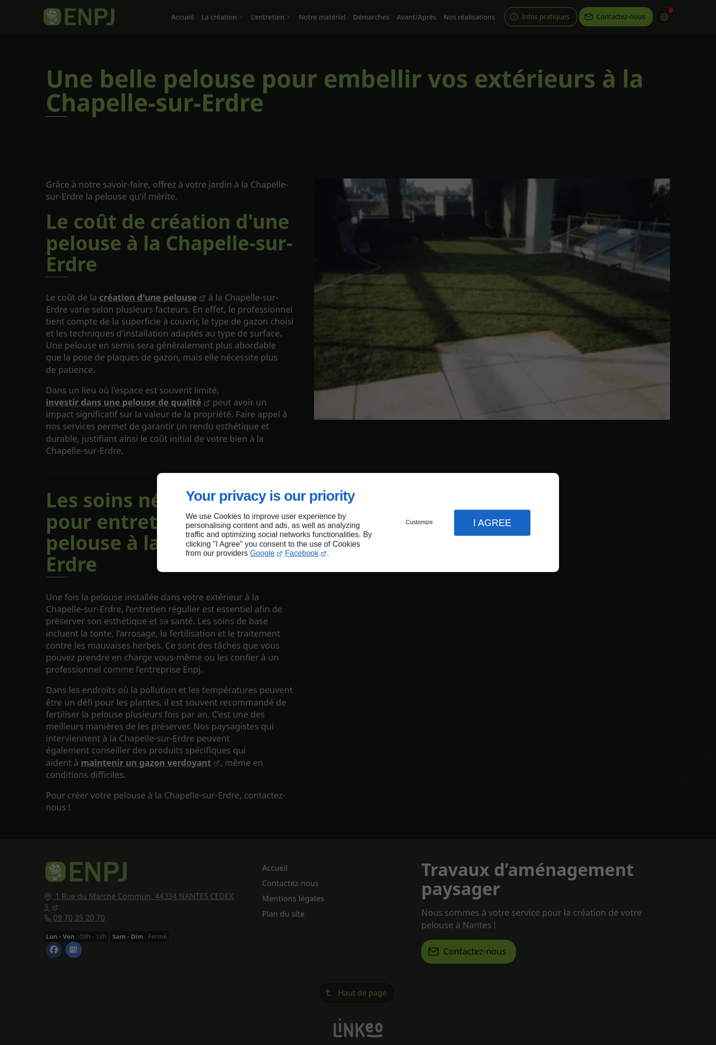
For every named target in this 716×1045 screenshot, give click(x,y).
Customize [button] (419, 522)
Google (262, 553)
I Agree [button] (492, 522)
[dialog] (358, 522)
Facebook (302, 553)
